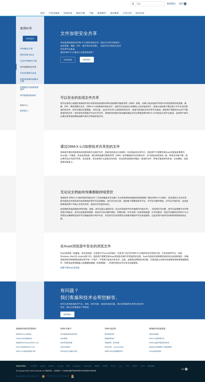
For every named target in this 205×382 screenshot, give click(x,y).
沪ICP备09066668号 (31, 376)
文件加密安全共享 (28, 67)
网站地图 (151, 366)
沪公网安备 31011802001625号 (55, 376)
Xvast (143, 366)
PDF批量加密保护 (28, 95)
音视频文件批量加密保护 (29, 88)
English (42, 366)
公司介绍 (127, 13)
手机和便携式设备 (28, 73)
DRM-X (135, 366)
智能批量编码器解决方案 (29, 80)
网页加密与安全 (27, 54)
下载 (91, 13)
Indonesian (87, 366)
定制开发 (68, 13)
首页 (42, 13)
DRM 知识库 (110, 328)
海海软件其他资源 (157, 328)
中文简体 (33, 366)
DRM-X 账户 (65, 328)
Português (76, 366)
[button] (30, 38)
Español (51, 366)
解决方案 (80, 13)
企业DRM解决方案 (28, 60)
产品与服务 (54, 13)
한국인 (113, 366)
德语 (68, 366)
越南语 (97, 366)
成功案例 (114, 13)
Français (60, 366)
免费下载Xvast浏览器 (69, 267)
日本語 (105, 366)
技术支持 (140, 13)
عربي (120, 366)
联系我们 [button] (171, 3)
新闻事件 (101, 13)
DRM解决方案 (26, 48)
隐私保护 (19, 376)
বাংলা (127, 366)
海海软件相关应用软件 (26, 328)
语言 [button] (181, 3)
